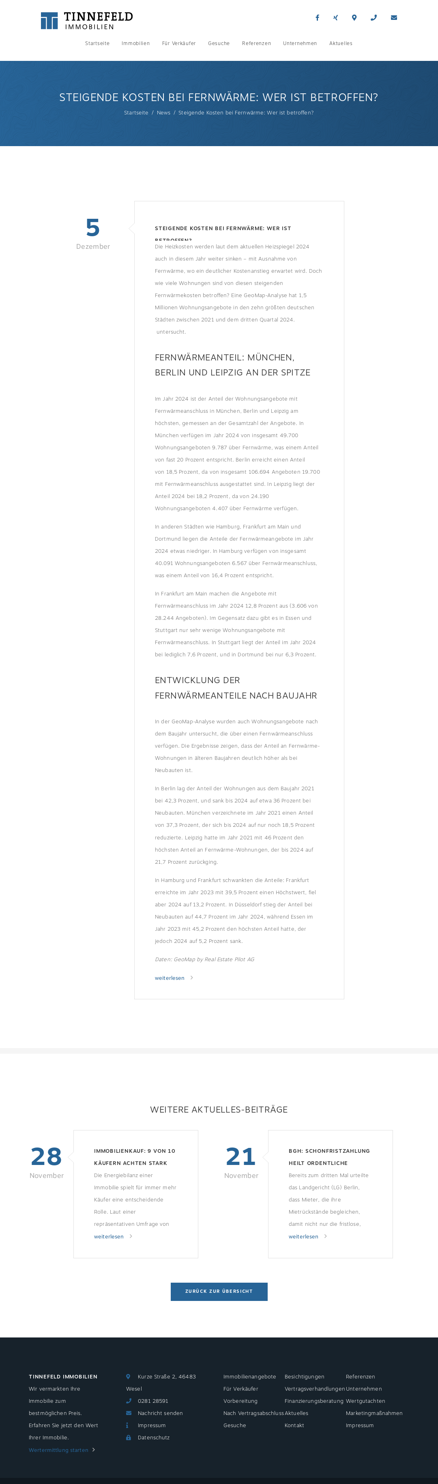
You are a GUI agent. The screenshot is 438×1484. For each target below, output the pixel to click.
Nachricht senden (160, 1413)
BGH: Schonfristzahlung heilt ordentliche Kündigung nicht (329, 1158)
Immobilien (136, 43)
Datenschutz (154, 1438)
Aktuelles (340, 43)
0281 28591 (153, 1401)
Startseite (97, 43)
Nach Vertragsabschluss (253, 1413)
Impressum (152, 1425)
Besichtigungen (304, 1377)
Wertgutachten (365, 1401)
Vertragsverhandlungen (315, 1389)
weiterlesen (171, 978)
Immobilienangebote (249, 1377)
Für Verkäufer (179, 43)
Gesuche (219, 43)
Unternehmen (300, 43)
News (164, 113)
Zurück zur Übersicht (219, 1291)
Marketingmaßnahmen (374, 1413)
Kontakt (294, 1425)
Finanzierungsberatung (314, 1401)
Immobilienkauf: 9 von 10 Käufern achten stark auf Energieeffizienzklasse (135, 1158)
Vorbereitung (240, 1401)
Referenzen (256, 43)
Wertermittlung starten (58, 1450)
